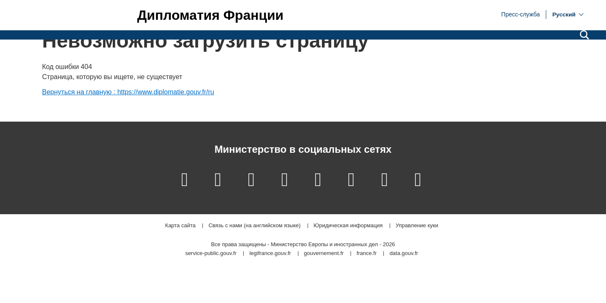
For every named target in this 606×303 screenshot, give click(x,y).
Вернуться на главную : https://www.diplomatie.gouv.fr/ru (128, 92)
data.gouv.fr (404, 253)
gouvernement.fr (324, 253)
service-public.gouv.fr (211, 253)
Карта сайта (180, 225)
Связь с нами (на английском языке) (254, 225)
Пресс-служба (520, 14)
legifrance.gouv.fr (270, 253)
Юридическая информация (348, 225)
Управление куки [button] (417, 225)
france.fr (366, 253)
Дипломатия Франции (210, 15)
